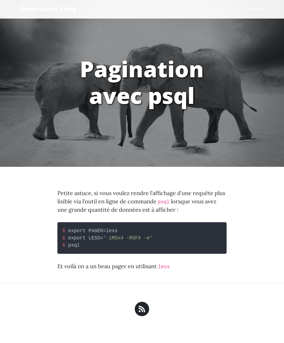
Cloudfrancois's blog (47, 9)
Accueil (257, 9)
